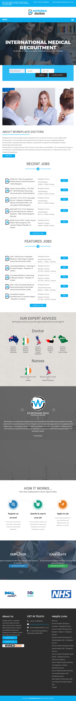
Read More (8, 156)
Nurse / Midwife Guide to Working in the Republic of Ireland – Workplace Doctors (62, 665)
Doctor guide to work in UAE (50, 349)
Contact (54, 687)
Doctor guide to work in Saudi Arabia (62, 349)
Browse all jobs (38, 233)
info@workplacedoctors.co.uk (65, 2)
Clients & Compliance (58, 659)
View (64, 180)
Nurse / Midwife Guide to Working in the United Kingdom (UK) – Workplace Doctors (62, 673)
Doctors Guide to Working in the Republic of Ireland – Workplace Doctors (62, 631)
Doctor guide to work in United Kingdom (38, 350)
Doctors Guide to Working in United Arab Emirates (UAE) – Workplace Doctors (63, 648)
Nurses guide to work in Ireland (28, 378)
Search (41, 75)
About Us (55, 621)
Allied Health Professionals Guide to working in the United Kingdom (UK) (62, 681)
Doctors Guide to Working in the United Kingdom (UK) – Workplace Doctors (62, 640)
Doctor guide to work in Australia (13, 349)
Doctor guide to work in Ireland (26, 349)
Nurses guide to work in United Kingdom (48, 378)
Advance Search (58, 75)
